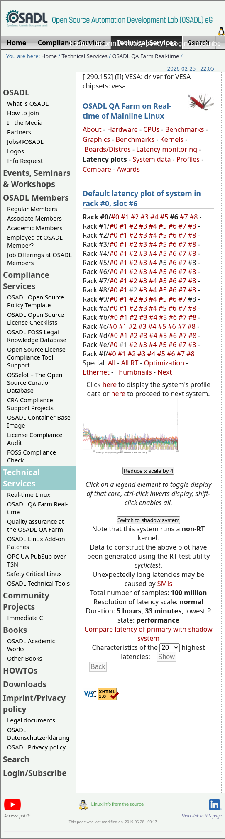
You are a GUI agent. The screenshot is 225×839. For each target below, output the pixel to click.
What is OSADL (28, 103)
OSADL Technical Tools (38, 583)
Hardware (122, 129)
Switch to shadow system (148, 520)
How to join (23, 113)
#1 (126, 216)
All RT (130, 362)
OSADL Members (36, 197)
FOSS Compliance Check (31, 456)
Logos (15, 151)
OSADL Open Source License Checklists (35, 318)
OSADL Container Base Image (39, 421)
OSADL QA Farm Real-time (145, 56)
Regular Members (32, 209)
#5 (165, 216)
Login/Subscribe (196, 43)
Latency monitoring (166, 149)
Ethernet (96, 372)
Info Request (25, 161)
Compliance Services (26, 280)
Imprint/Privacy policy (129, 43)
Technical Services (85, 56)
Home (78, 43)
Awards (128, 169)
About (92, 129)
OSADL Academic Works (31, 645)
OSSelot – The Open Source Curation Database (34, 382)
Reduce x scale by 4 (148, 471)
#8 (195, 216)
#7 (185, 216)
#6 (174, 226)
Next (164, 372)
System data (151, 159)
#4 (155, 216)
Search (16, 759)
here (110, 384)
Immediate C (25, 618)
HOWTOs (20, 670)
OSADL (16, 92)
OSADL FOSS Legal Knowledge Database (36, 336)
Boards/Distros (107, 149)
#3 (146, 216)
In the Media (24, 122)
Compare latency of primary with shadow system (148, 634)
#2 (136, 216)
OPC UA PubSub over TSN (36, 560)
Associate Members (34, 218)
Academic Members (34, 228)
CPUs (151, 129)
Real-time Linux (28, 495)
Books (15, 629)
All (111, 362)
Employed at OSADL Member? (35, 241)
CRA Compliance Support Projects (30, 404)
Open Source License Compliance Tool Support (36, 357)
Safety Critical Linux (34, 574)
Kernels (171, 139)
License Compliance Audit (34, 439)
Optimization (164, 362)
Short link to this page (201, 816)
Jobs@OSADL (25, 142)
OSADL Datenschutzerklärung (38, 734)
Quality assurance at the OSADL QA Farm (35, 525)
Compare (97, 169)
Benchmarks (184, 129)
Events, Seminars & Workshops (37, 178)
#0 (116, 216)
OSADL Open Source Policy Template (35, 301)
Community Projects (26, 601)
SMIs (164, 583)
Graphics (96, 139)
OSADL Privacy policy (36, 747)
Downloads (25, 684)
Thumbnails (133, 372)
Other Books (24, 658)
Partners (19, 132)
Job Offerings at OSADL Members (39, 259)
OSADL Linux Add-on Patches (36, 543)
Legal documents (31, 720)
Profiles (188, 159)
